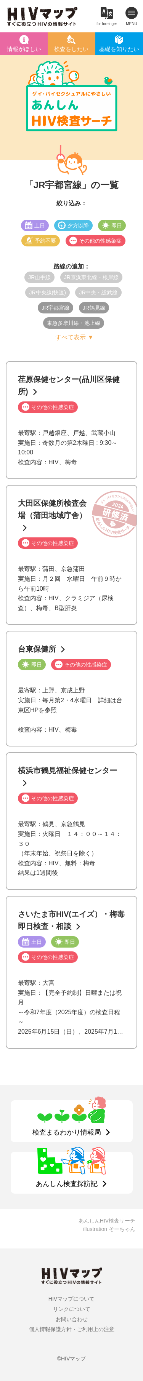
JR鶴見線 (94, 308)
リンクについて (71, 1309)
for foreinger (106, 24)
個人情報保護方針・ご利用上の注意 (71, 1329)
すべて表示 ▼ (74, 337)
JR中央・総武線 (98, 292)
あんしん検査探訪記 (67, 1184)
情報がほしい (24, 49)
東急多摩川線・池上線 (73, 323)
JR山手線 (39, 277)
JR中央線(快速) (47, 292)
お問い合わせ (72, 1319)
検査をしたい (71, 49)
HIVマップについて (71, 1299)
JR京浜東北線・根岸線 (91, 277)
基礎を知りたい (119, 49)
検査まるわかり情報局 (66, 1132)
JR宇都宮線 (55, 308)
